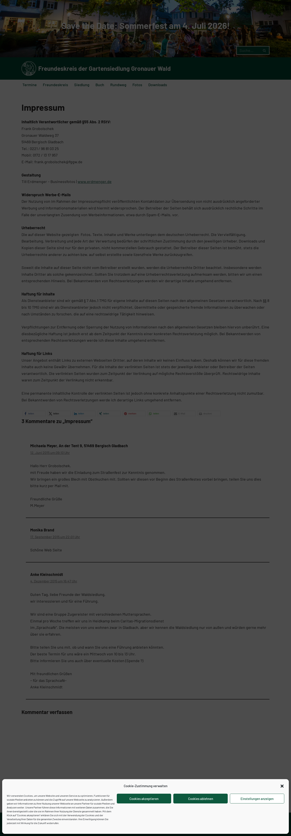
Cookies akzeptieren (144, 799)
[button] (282, 786)
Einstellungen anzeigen (257, 799)
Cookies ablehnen (200, 799)
